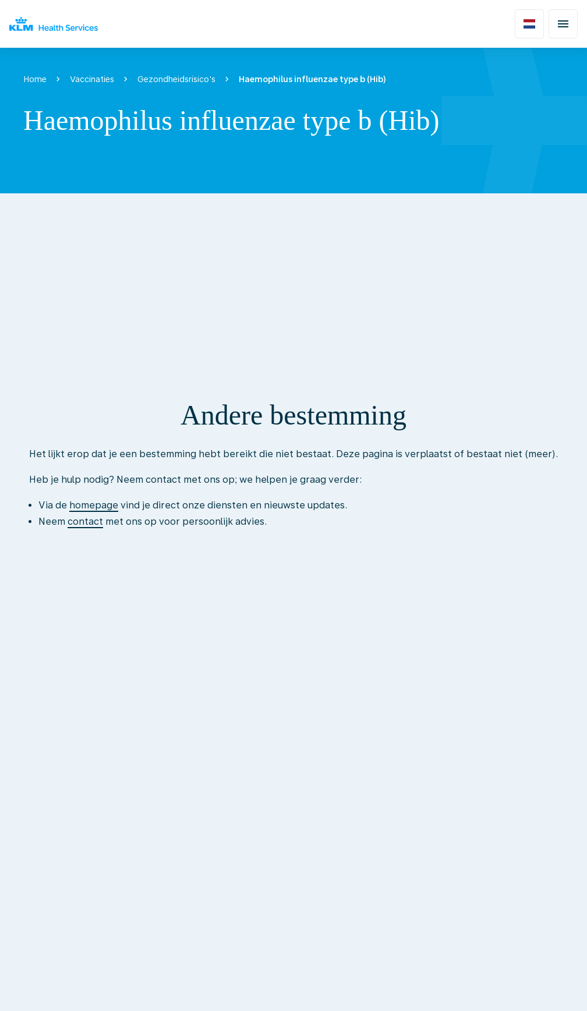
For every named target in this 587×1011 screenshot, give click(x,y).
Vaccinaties (92, 79)
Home (35, 79)
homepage (93, 505)
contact (85, 521)
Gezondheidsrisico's (176, 79)
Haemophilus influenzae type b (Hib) (312, 79)
